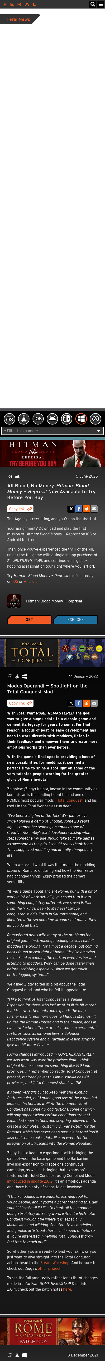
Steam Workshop (54, 1263)
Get (29, 619)
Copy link (20, 509)
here (67, 1289)
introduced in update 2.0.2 (29, 1181)
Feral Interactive (18, 4)
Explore (75, 619)
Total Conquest (70, 800)
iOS (15, 581)
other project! (50, 1268)
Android (31, 581)
